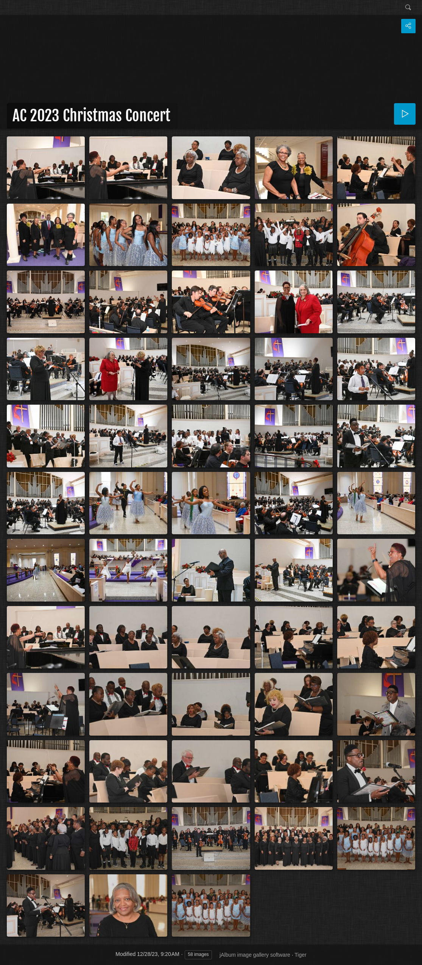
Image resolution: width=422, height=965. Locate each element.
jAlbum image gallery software (255, 955)
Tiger (300, 955)
